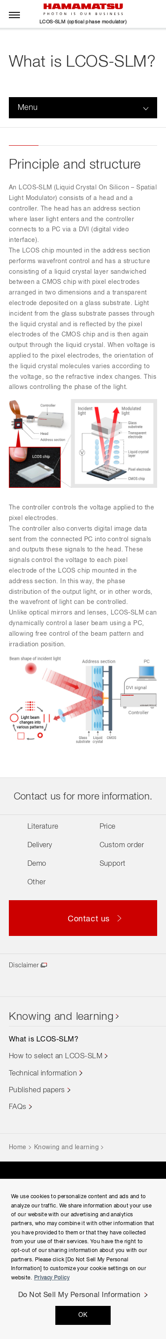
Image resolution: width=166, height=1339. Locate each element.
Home (18, 1147)
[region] (83, 1259)
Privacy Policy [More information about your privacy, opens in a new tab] (51, 1278)
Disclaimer (24, 965)
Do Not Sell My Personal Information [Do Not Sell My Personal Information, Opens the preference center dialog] (79, 1295)
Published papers (37, 1090)
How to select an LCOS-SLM (55, 1056)
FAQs (18, 1107)
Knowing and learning (61, 1016)
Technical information (43, 1073)
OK (83, 1315)
